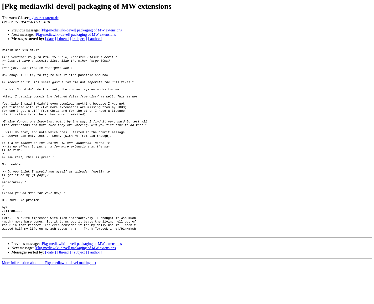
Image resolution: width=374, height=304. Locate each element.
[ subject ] (79, 39)
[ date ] (50, 39)
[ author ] (95, 39)
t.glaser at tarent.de (44, 18)
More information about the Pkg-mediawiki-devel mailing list (49, 300)
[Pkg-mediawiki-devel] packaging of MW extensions (81, 30)
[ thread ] (64, 39)
